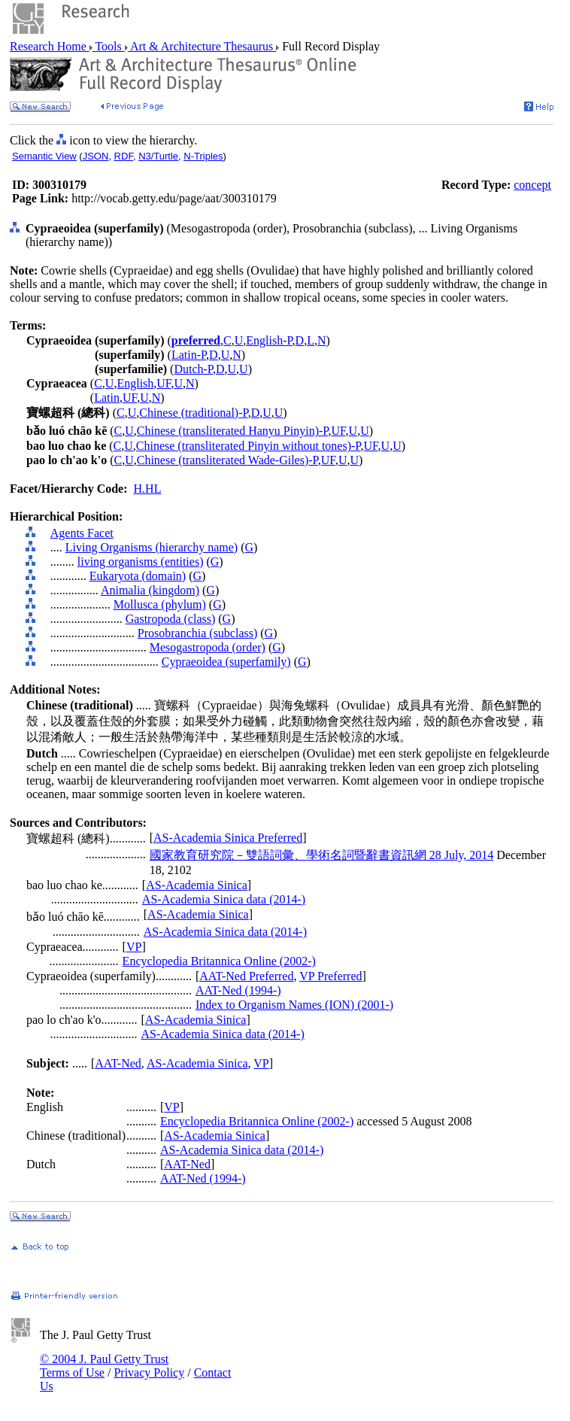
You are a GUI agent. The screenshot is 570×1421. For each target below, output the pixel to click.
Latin (107, 397)
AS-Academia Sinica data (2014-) (223, 899)
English (135, 383)
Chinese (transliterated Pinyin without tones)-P (248, 445)
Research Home (49, 46)
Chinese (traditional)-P (193, 412)
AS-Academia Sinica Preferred (227, 837)
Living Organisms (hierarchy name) (151, 547)
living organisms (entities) (140, 561)
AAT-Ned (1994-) (238, 990)
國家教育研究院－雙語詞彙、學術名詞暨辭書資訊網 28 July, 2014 (322, 855)
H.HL (148, 488)
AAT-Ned (118, 1063)
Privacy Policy (149, 1372)
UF (163, 383)
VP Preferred (330, 976)
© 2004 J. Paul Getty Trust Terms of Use (104, 1366)
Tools (108, 46)
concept (532, 184)
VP (133, 946)
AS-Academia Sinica (196, 885)
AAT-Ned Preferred (246, 976)
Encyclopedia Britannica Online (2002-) (219, 961)
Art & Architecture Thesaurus (202, 46)
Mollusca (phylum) (160, 604)
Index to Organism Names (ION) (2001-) (294, 1004)
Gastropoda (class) (171, 618)
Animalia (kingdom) (150, 590)
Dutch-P (193, 369)
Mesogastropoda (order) (207, 647)
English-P (269, 340)
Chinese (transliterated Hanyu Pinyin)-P (233, 430)
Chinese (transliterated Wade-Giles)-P (227, 460)
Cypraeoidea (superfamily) (226, 661)
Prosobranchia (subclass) (198, 633)
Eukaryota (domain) (137, 575)
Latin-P (188, 354)
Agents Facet (82, 533)
